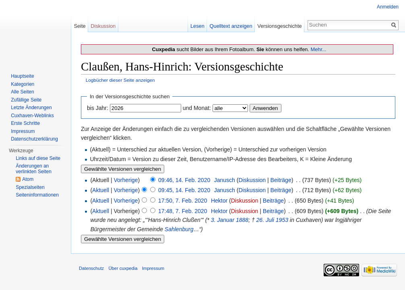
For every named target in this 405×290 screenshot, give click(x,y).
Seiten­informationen (37, 195)
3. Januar (222, 220)
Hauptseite (22, 76)
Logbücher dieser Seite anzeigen (120, 80)
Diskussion (252, 180)
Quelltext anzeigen (231, 26)
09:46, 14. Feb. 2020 (184, 180)
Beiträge (281, 180)
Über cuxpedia (122, 268)
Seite (79, 26)
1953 (282, 220)
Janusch (224, 180)
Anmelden (388, 7)
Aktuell (100, 190)
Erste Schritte (25, 123)
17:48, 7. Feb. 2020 (182, 211)
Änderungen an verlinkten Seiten (34, 168)
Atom (27, 179)
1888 (242, 220)
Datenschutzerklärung (34, 139)
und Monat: (197, 108)
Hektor (219, 200)
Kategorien (22, 84)
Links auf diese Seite (38, 158)
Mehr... (318, 49)
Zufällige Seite (26, 100)
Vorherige (126, 180)
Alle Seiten (22, 92)
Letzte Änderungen (31, 107)
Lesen (197, 26)
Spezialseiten (30, 187)
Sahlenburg (179, 229)
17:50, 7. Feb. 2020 (182, 200)
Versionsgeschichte (279, 26)
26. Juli (265, 220)
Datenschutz (91, 268)
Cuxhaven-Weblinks (32, 115)
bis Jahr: (97, 108)
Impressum (23, 131)
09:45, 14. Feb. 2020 (184, 190)
